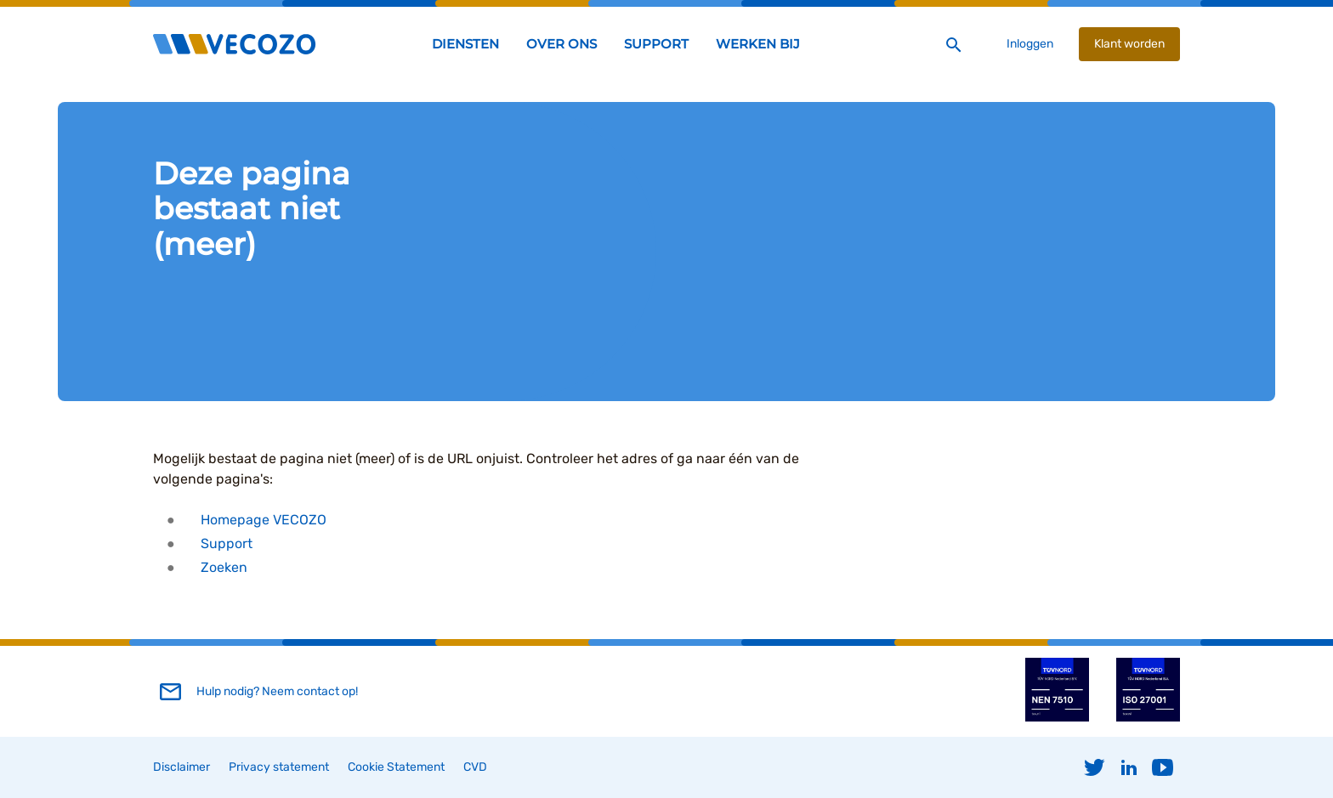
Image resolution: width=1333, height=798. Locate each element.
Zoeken (224, 567)
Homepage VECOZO (263, 520)
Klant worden (1129, 44)
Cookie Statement (396, 767)
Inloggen (1030, 44)
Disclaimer (181, 767)
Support (226, 543)
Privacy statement (279, 767)
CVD (475, 767)
